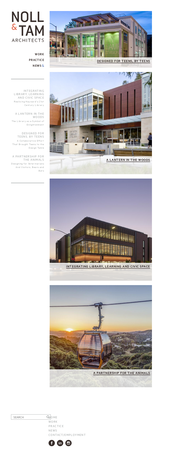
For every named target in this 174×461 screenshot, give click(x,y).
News (37, 65)
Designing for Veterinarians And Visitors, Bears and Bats (27, 167)
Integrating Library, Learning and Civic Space (29, 94)
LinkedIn (61, 443)
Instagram (69, 443)
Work (53, 421)
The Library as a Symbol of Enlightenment (28, 122)
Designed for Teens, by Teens (30, 134)
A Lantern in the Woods (29, 115)
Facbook (53, 443)
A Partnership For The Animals (28, 157)
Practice (56, 426)
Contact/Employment (67, 435)
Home (53, 417)
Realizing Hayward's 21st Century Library (29, 103)
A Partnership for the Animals (121, 373)
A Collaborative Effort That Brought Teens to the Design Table (28, 144)
